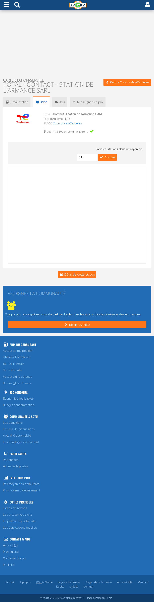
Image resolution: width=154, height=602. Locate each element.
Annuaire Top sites (15, 466)
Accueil (9, 582)
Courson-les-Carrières (67, 123)
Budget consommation (18, 405)
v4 (51, 597)
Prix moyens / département (21, 490)
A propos (25, 582)
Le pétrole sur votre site (19, 521)
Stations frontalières (16, 357)
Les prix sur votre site (17, 514)
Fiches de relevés (15, 508)
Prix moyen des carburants (21, 484)
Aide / (10, 545)
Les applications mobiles (20, 527)
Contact (88, 586)
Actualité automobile (17, 435)
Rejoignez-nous (77, 324)
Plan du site (11, 551)
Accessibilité (124, 582)
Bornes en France (17, 383)
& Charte (44, 582)
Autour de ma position (18, 350)
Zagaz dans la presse (99, 582)
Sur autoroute (12, 370)
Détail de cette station (77, 274)
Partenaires (10, 459)
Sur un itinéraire (13, 363)
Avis (59, 102)
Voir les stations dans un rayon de (119, 149)
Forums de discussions (19, 429)
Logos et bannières (69, 582)
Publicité (9, 564)
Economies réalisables (18, 398)
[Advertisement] (77, 44)
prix (87, 102)
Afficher (107, 157)
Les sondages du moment (21, 442)
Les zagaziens (13, 422)
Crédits (74, 586)
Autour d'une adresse (17, 376)
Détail (16, 102)
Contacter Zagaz (14, 558)
